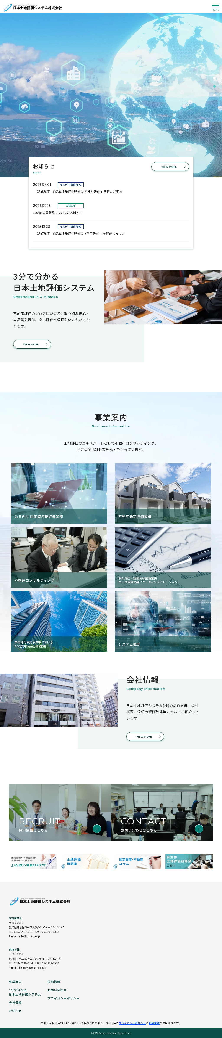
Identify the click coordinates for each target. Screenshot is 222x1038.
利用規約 (154, 1023)
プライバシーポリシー (132, 1023)
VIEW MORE (169, 167)
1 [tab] (214, 78)
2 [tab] (214, 86)
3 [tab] (214, 95)
